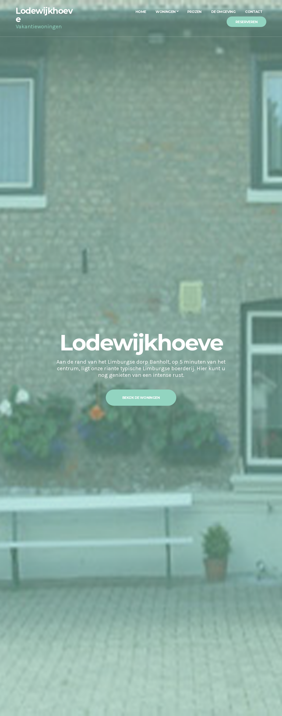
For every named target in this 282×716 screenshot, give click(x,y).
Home (140, 12)
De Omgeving (223, 12)
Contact (253, 12)
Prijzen (194, 12)
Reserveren (246, 22)
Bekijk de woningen (141, 398)
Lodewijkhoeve (44, 15)
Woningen (165, 12)
